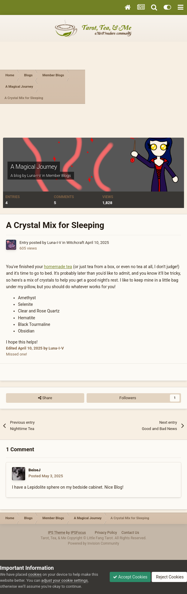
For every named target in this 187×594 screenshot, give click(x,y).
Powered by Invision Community (93, 543)
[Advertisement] (136, 87)
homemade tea (58, 266)
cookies (35, 574)
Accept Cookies (130, 577)
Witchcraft (75, 242)
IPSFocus (78, 533)
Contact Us (130, 533)
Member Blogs (58, 175)
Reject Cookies (169, 577)
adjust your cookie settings (64, 580)
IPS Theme (56, 533)
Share (45, 398)
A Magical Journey (33, 166)
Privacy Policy (106, 533)
